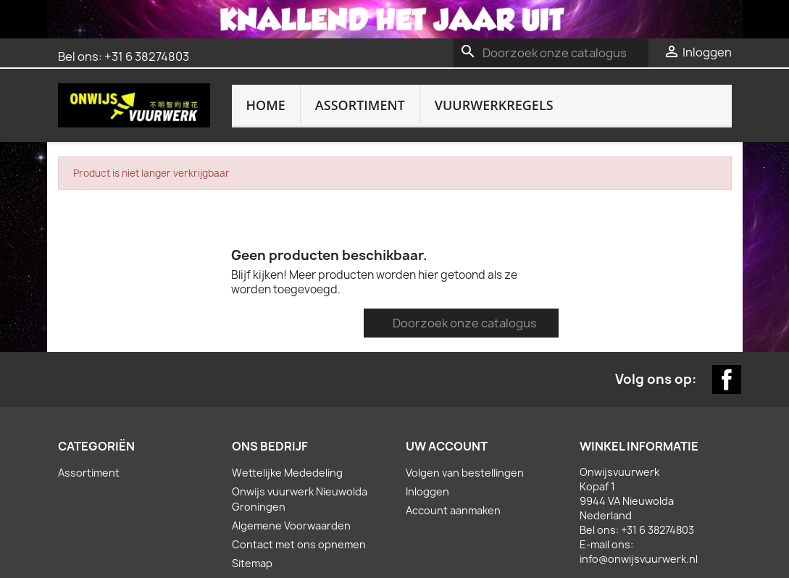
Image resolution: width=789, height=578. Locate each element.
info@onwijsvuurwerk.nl (639, 485)
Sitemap (252, 489)
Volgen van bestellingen (465, 399)
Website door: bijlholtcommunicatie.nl (394, 537)
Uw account (447, 372)
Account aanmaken (453, 436)
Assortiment (360, 105)
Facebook (726, 305)
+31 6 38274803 (146, 56)
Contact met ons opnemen (299, 470)
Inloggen (427, 417)
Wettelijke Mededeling (287, 399)
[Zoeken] (551, 52)
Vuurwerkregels (494, 105)
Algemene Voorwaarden (291, 451)
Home (265, 105)
